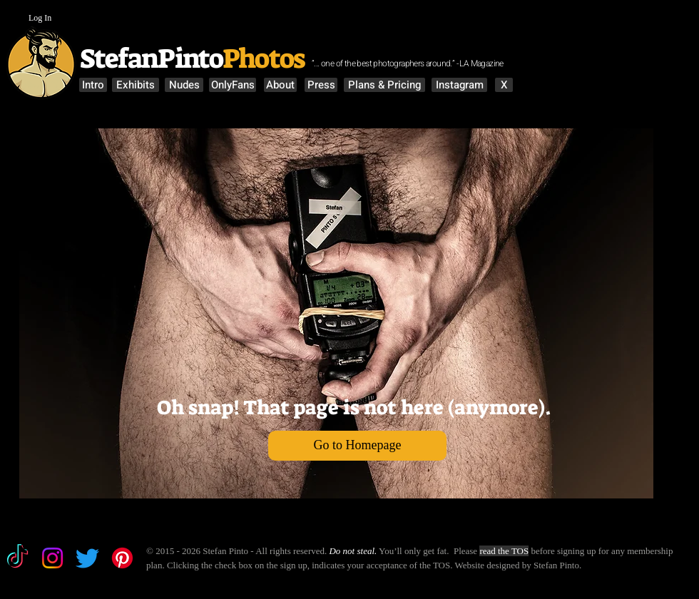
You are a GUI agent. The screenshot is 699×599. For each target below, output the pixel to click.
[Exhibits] (135, 85)
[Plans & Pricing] (384, 85)
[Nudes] (184, 85)
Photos (266, 58)
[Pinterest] (122, 558)
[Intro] (93, 85)
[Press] (321, 85)
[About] (280, 85)
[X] (504, 85)
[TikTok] (17, 558)
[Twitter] (87, 558)
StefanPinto (149, 58)
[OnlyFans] (232, 85)
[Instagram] (459, 85)
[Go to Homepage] (357, 446)
